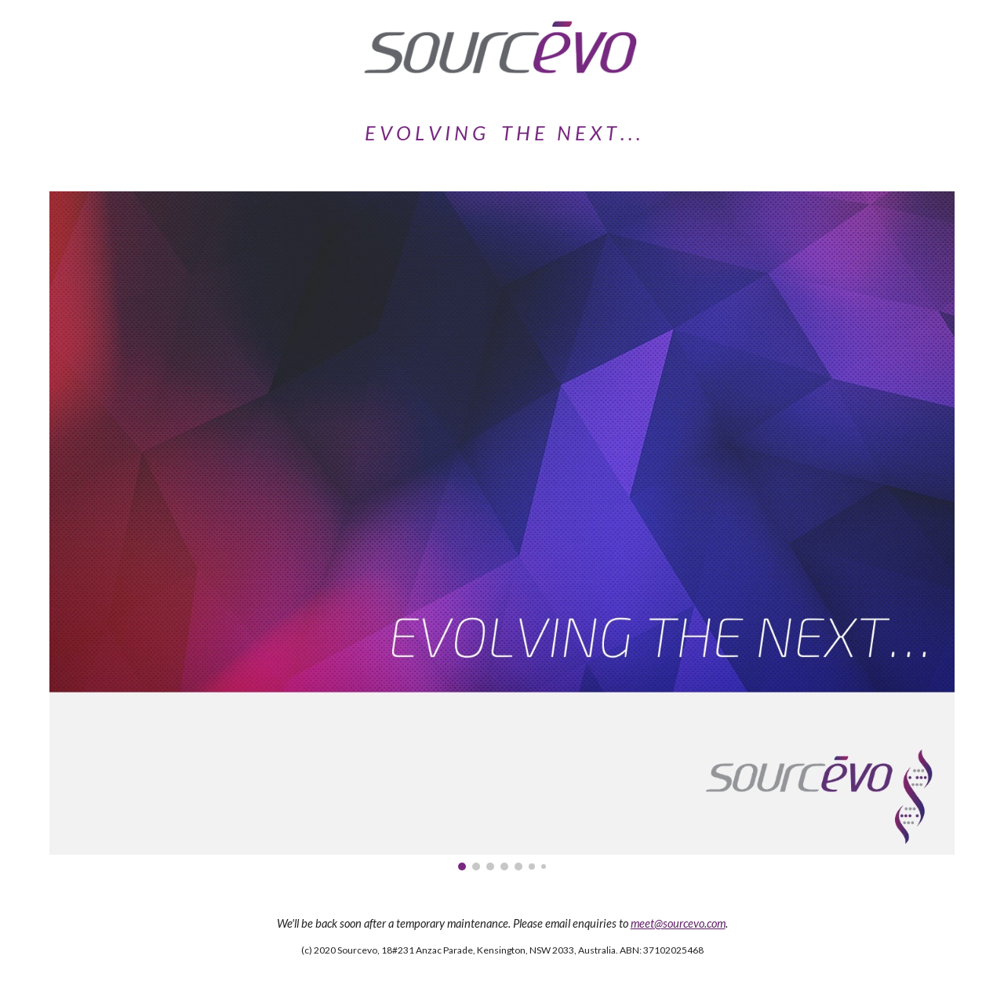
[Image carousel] (502, 530)
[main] (502, 133)
